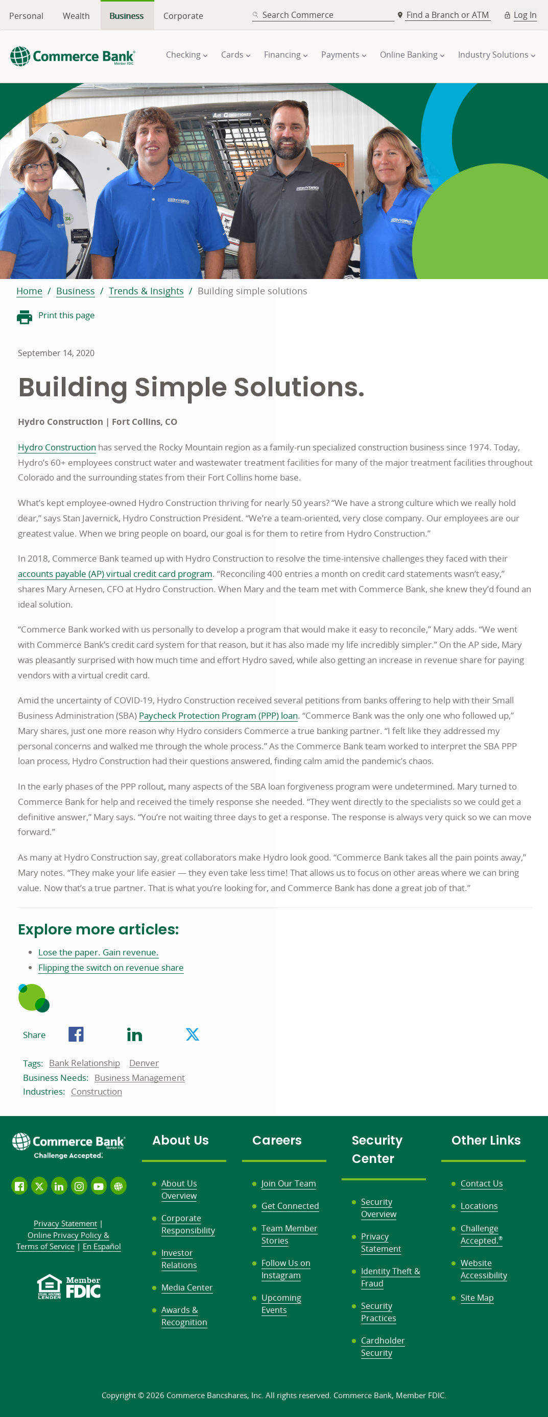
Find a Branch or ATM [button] (449, 14)
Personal (26, 15)
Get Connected (290, 1205)
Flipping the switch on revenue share (111, 967)
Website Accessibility (484, 1269)
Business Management (139, 1077)
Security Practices (378, 1312)
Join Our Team (288, 1183)
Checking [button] (183, 54)
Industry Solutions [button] (493, 54)
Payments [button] (340, 54)
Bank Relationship (84, 1063)
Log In (525, 14)
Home (29, 291)
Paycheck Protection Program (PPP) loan (218, 715)
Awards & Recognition (184, 1316)
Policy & (63, 1241)
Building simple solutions (252, 291)
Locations (479, 1205)
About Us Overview (179, 1189)
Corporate (183, 15)
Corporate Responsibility (188, 1224)
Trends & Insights (146, 291)
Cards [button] (232, 54)
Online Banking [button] (409, 54)
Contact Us (482, 1183)
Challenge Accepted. (482, 1234)
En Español (102, 1246)
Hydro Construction (57, 447)
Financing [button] (282, 54)
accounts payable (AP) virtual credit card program (115, 573)
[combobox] (323, 15)
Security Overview (378, 1208)
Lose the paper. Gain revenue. (98, 952)
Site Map (477, 1297)
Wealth (76, 15)
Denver (144, 1063)
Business (127, 15)
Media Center (187, 1287)
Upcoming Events (281, 1303)
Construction (96, 1091)
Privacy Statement (381, 1242)
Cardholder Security (383, 1346)
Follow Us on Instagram (286, 1269)
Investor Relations (179, 1259)
